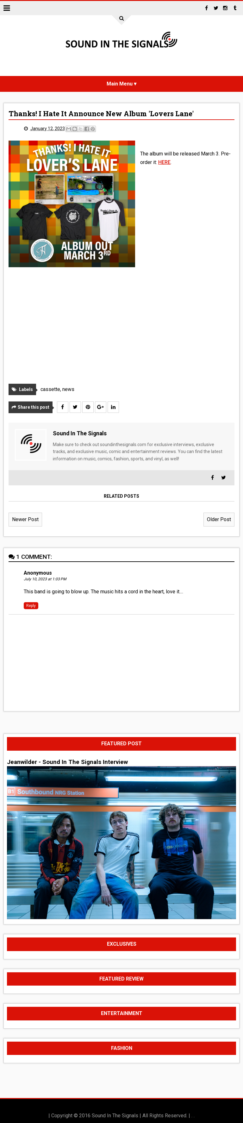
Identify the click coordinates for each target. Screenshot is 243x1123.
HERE (164, 162)
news (68, 389)
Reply (31, 605)
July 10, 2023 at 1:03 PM (45, 579)
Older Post (219, 519)
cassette (50, 389)
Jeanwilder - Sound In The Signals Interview (67, 762)
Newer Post (25, 519)
